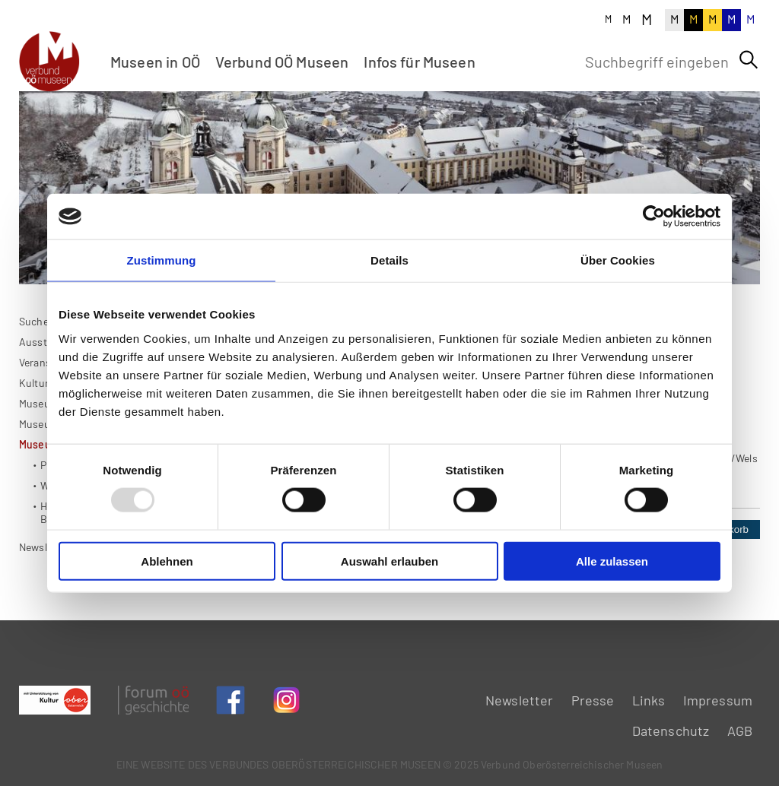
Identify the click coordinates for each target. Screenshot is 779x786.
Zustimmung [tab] (161, 260)
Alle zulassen (612, 560)
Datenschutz (671, 730)
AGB (739, 730)
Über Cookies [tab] (617, 260)
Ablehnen (166, 560)
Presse (593, 700)
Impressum (717, 700)
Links (649, 700)
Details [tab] (389, 260)
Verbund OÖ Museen (282, 61)
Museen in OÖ (155, 61)
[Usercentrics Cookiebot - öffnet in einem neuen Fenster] (653, 216)
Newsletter (44, 597)
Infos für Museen (419, 61)
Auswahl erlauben (389, 560)
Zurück (238, 614)
